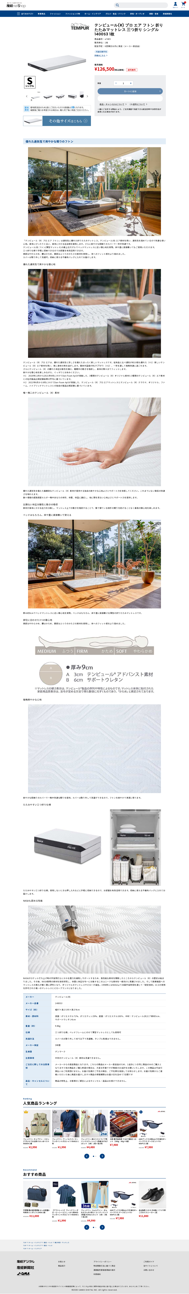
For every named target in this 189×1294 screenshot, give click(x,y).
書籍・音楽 (153, 14)
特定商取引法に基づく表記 (104, 1266)
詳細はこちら (99, 55)
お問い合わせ (148, 1270)
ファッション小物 (72, 14)
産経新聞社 (167, 14)
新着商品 (41, 14)
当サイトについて (150, 1266)
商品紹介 (61, 1266)
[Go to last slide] (26, 96)
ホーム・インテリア (93, 14)
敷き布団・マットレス (62, 1243)
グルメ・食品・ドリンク (116, 14)
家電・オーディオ (137, 14)
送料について (139, 104)
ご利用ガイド (148, 1262)
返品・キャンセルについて (112, 104)
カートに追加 (130, 91)
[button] (35, 96)
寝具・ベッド (48, 1243)
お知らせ (61, 1262)
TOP (24, 1243)
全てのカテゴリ (27, 14)
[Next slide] (87, 96)
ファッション (55, 14)
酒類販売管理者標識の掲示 (104, 1270)
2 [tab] (95, 1157)
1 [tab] (93, 1157)
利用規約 (97, 1275)
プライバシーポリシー (103, 1262)
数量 (99, 83)
